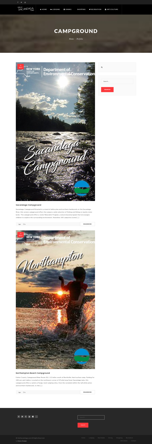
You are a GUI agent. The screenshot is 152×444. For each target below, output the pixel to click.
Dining (67, 9)
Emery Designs (22, 441)
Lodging (55, 9)
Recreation (95, 9)
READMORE (87, 224)
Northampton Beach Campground (33, 373)
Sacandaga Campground (28, 205)
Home (43, 9)
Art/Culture (111, 9)
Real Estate (101, 438)
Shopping (81, 9)
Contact (133, 441)
